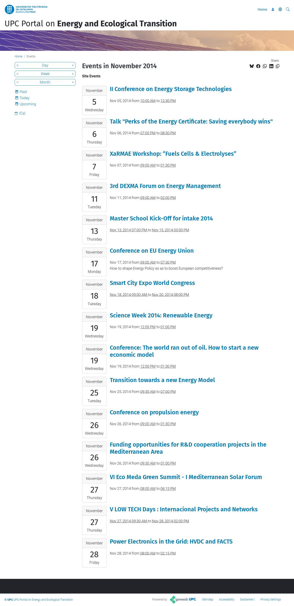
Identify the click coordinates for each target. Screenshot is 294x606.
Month (45, 82)
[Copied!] (277, 66)
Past (23, 92)
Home (262, 9)
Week (45, 74)
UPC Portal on (90, 24)
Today (25, 98)
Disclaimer (246, 599)
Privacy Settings (271, 599)
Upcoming (28, 104)
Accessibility (226, 599)
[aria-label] (288, 9)
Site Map (207, 599)
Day (45, 65)
